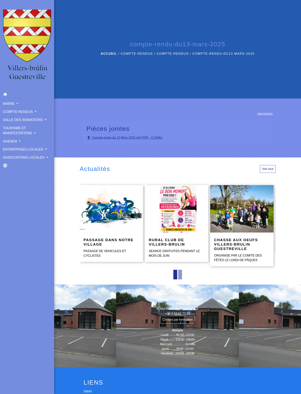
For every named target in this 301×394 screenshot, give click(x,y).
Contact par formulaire (177, 319)
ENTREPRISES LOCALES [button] (23, 149)
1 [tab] (175, 274)
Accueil (109, 53)
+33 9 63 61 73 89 (177, 313)
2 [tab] (180, 274)
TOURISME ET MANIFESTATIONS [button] (18, 130)
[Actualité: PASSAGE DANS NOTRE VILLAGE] (111, 223)
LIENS (93, 382)
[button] (27, 94)
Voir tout (267, 169)
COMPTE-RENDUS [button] (18, 112)
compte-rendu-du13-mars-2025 (223, 53)
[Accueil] (27, 45)
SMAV (88, 391)
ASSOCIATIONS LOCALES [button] (24, 157)
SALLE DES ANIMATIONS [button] (23, 120)
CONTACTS (177, 292)
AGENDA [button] (10, 141)
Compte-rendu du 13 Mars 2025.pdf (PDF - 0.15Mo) (124, 138)
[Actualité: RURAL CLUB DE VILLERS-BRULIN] (176, 223)
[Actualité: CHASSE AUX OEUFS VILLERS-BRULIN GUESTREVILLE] (242, 226)
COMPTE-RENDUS (137, 53)
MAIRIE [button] (9, 104)
